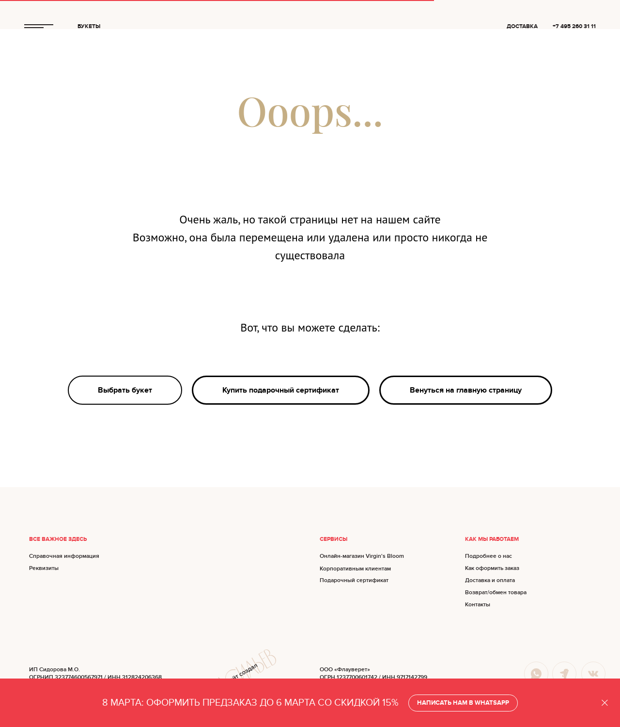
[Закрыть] (604, 703)
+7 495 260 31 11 (574, 26)
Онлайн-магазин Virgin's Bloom (362, 556)
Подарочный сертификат (354, 580)
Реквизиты (44, 568)
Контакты (477, 604)
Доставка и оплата (490, 580)
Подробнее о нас (488, 556)
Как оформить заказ (492, 568)
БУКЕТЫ (89, 26)
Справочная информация (64, 556)
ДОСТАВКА (522, 26)
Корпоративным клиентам (355, 568)
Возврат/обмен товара (496, 592)
